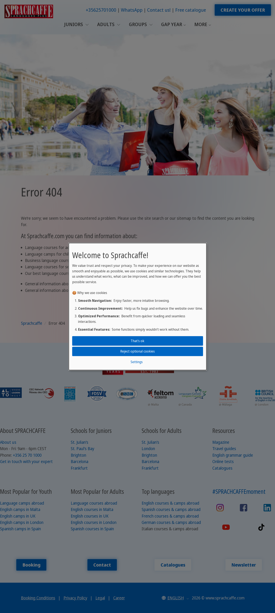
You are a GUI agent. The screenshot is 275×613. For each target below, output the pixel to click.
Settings (137, 361)
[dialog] (137, 306)
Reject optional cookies (137, 351)
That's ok (137, 341)
